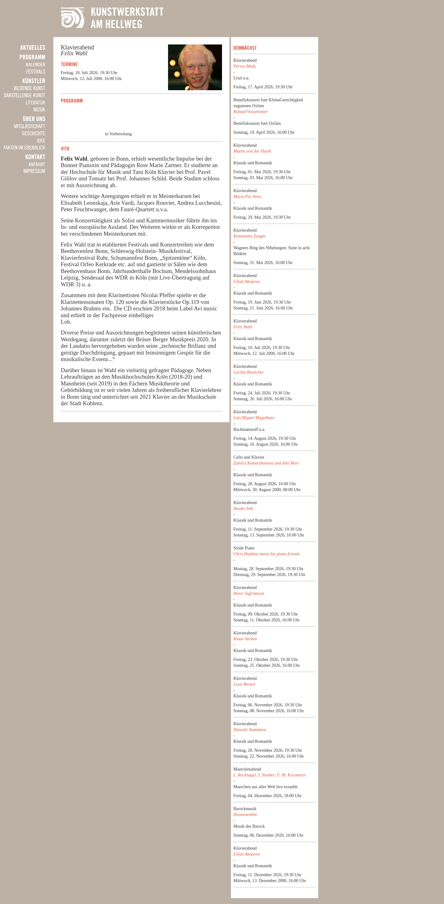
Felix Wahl (242, 327)
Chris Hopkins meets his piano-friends (266, 554)
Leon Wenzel (244, 684)
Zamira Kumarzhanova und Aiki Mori (266, 463)
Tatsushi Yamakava (249, 729)
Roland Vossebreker (250, 111)
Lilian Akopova (246, 281)
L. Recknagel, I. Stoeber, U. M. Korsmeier (269, 775)
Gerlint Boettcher (248, 372)
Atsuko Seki (243, 508)
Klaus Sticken (245, 639)
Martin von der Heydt (252, 151)
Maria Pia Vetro (247, 196)
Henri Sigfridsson (248, 593)
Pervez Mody (244, 66)
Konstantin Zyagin (249, 236)
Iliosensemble (245, 814)
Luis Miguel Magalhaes (253, 417)
